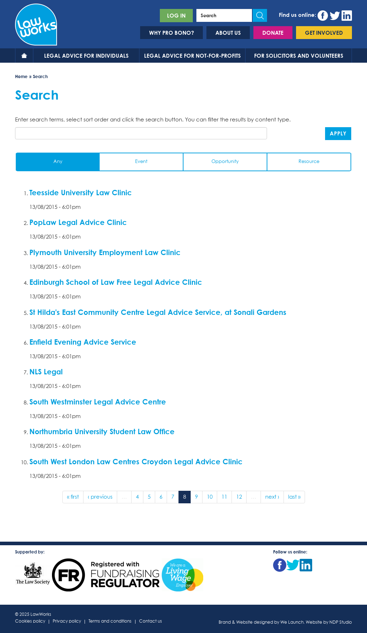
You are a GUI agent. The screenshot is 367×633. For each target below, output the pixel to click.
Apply (338, 133)
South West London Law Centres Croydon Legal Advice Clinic (136, 461)
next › (272, 497)
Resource (309, 161)
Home (24, 55)
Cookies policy (30, 622)
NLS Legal (46, 371)
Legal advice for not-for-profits (192, 55)
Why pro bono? (171, 32)
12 (239, 497)
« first (73, 497)
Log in (176, 15)
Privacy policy (67, 622)
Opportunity (225, 161)
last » (294, 497)
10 (210, 497)
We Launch (292, 622)
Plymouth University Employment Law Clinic (105, 252)
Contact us (150, 622)
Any (57, 161)
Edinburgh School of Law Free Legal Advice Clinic (115, 282)
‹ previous (100, 497)
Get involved (324, 32)
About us (228, 32)
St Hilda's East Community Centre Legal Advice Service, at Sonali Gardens (157, 312)
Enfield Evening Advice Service (82, 341)
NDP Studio (340, 622)
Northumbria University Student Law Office (102, 431)
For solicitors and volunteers (298, 55)
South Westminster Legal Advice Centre (97, 401)
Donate (272, 32)
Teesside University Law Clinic (80, 192)
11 (224, 497)
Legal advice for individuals (86, 55)
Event (141, 161)
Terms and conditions (110, 622)
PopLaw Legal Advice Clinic (78, 222)
